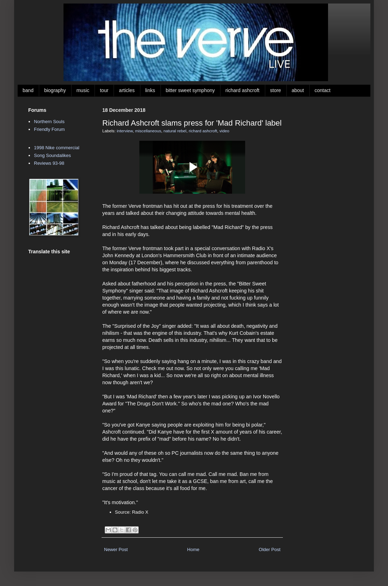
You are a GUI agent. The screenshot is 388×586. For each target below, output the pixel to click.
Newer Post (116, 549)
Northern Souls (49, 121)
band (28, 90)
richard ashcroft (242, 90)
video (224, 130)
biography (55, 90)
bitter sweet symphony (190, 90)
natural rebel (174, 130)
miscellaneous (148, 130)
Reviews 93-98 (49, 163)
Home (193, 549)
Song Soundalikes (52, 155)
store (275, 90)
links (150, 90)
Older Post (269, 549)
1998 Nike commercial (56, 147)
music (83, 90)
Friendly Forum (49, 129)
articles (126, 90)
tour (104, 90)
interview (125, 130)
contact (323, 90)
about (298, 90)
